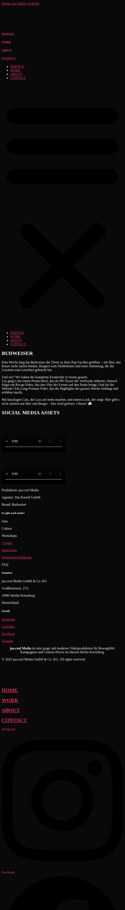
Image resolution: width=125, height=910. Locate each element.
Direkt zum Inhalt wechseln (20, 3)
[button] (62, 205)
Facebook (8, 634)
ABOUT (7, 50)
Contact (7, 543)
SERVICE (8, 33)
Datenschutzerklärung (16, 557)
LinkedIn (8, 626)
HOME (10, 690)
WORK (6, 41)
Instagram (8, 619)
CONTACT (9, 58)
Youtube (7, 641)
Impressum (9, 550)
